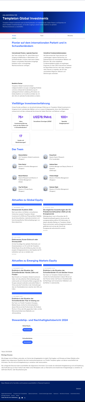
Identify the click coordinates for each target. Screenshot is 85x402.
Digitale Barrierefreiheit (6, 393)
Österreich (78, 388)
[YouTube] (22, 397)
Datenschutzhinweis (33, 393)
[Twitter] (24, 397)
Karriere (13, 395)
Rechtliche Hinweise (64, 393)
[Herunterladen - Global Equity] (27, 329)
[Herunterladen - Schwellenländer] (27, 342)
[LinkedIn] (19, 397)
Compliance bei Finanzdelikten (20, 393)
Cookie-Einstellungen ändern (45, 393)
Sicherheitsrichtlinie (75, 393)
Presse (17, 395)
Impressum (55, 393)
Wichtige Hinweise (5, 395)
